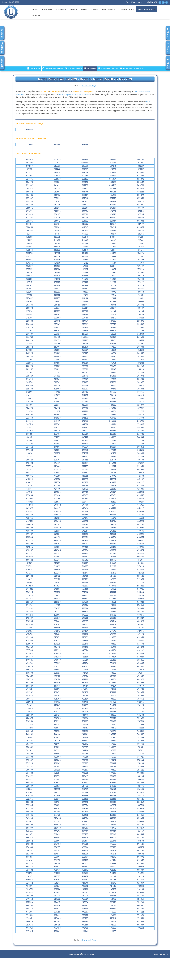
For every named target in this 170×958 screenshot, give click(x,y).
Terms (154, 954)
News (73, 9)
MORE (36, 15)
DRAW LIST (90, 68)
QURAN (84, 9)
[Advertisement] (85, 44)
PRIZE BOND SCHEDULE (131, 68)
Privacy (164, 954)
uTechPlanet (47, 9)
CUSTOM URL (109, 9)
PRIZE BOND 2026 (146, 9)
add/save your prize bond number (73, 94)
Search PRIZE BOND (52, 68)
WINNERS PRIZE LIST (108, 68)
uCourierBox (61, 9)
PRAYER (94, 9)
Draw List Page (89, 86)
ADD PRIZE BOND (73, 68)
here (148, 102)
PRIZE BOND (33, 68)
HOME (35, 9)
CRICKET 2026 (127, 9)
